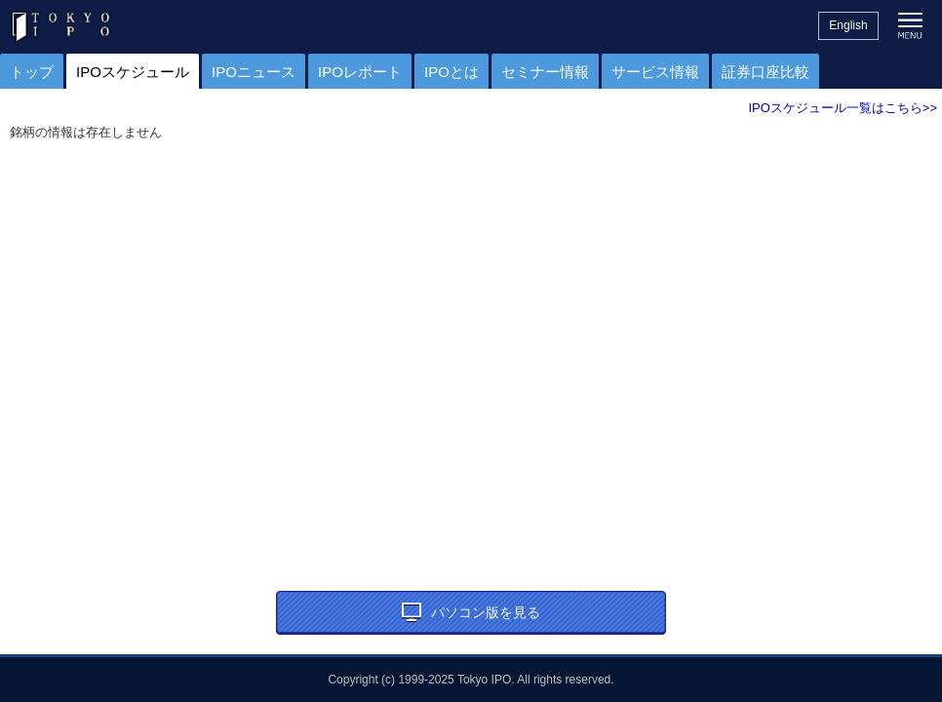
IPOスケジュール (132, 71)
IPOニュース (253, 71)
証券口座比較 (765, 71)
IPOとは (451, 71)
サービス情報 (655, 71)
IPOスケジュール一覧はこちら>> (842, 107)
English (848, 25)
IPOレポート (360, 71)
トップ (32, 71)
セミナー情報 (545, 71)
